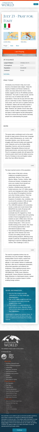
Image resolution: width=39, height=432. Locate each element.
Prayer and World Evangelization (13, 365)
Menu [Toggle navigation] (36, 4)
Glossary (8, 375)
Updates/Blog (9, 367)
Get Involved (8, 399)
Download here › (14, 297)
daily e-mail (20, 299)
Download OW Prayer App (12, 403)
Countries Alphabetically (11, 389)
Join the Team (9, 407)
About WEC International (11, 369)
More (17, 45)
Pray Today (8, 385)
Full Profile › (6, 28)
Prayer (5, 45)
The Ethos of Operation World (12, 363)
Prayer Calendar (9, 387)
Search (7, 413)
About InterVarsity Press (11, 371)
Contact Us (8, 405)
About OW (8, 361)
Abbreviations (9, 377)
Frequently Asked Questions (12, 373)
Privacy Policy (4, 422)
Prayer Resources (10, 381)
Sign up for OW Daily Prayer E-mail (14, 401)
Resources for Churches (11, 395)
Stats (11, 45)
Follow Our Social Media (11, 409)
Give (7, 411)
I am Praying (19, 52)
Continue (19, 430)
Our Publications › (14, 311)
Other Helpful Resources (11, 397)
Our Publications (9, 383)
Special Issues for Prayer (11, 393)
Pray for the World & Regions (12, 391)
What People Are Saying (11, 379)
